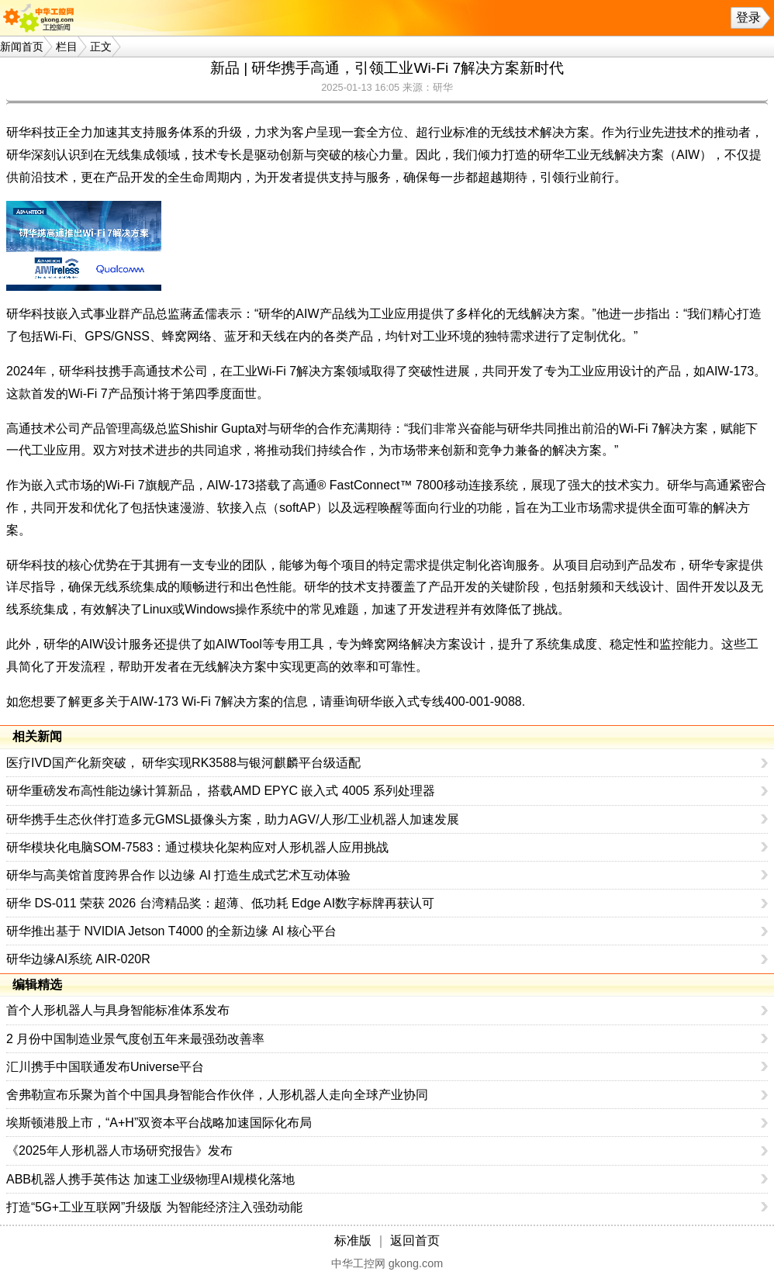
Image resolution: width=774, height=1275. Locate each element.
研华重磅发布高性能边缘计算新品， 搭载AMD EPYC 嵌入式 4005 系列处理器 (220, 790)
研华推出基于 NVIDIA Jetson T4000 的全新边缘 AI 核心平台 (171, 931)
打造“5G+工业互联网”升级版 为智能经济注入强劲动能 (154, 1207)
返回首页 (415, 1240)
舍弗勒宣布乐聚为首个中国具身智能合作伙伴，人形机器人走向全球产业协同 (217, 1094)
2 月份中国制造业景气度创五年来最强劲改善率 (135, 1038)
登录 (748, 17)
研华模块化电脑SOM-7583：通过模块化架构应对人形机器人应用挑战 (197, 847)
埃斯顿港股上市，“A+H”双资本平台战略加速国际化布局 (159, 1122)
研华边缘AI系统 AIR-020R (78, 959)
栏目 (67, 46)
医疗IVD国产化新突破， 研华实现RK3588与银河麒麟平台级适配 (183, 762)
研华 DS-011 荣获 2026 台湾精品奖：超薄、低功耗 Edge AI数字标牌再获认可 (220, 903)
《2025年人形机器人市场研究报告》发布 (119, 1150)
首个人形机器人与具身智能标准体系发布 (118, 1010)
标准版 (352, 1240)
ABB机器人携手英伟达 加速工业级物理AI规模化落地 (150, 1179)
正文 (101, 46)
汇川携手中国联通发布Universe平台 (105, 1066)
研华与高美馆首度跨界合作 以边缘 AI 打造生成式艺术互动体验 (178, 875)
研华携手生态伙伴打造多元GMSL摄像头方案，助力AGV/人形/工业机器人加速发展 (232, 819)
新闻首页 (21, 46)
